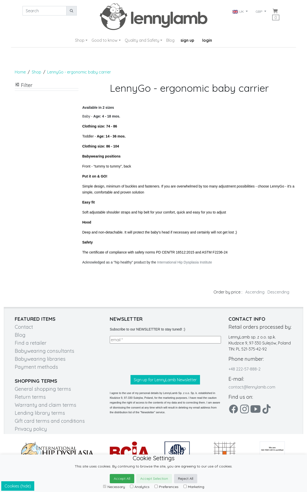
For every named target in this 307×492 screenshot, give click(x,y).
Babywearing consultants (44, 351)
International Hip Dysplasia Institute (184, 262)
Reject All (185, 478)
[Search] (44, 11)
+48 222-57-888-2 (244, 369)
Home (20, 72)
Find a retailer (30, 343)
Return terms (30, 397)
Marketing (194, 486)
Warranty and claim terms (45, 405)
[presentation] (148, 359)
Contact (24, 327)
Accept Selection (154, 478)
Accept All (122, 478)
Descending (278, 292)
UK (238, 11)
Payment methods (36, 367)
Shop (79, 40)
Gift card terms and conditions (50, 421)
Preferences (166, 486)
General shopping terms (43, 389)
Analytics (140, 486)
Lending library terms (40, 413)
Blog (170, 40)
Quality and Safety (142, 40)
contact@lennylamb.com (251, 387)
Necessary (114, 486)
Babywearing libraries (40, 359)
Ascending (254, 292)
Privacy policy (31, 429)
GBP (260, 11)
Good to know (105, 40)
